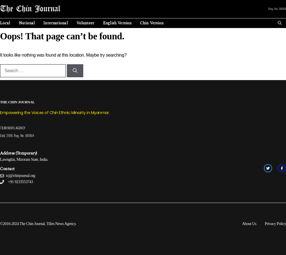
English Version (117, 23)
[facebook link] (282, 168)
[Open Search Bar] (280, 23)
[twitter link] (268, 168)
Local (5, 23)
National (27, 23)
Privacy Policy (275, 224)
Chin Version (151, 23)
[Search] (75, 70)
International (55, 23)
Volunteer (85, 23)
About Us (249, 224)
